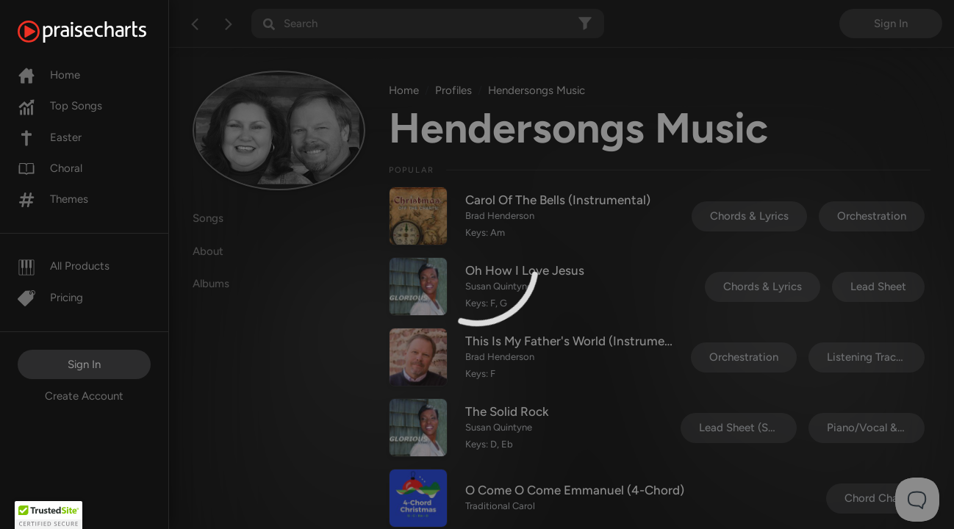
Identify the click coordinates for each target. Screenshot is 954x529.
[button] (48, 515)
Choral (50, 168)
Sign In (84, 364)
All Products (64, 266)
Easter (50, 137)
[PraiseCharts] (100, 32)
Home (49, 75)
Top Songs (60, 105)
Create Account (84, 396)
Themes (53, 199)
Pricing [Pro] (50, 297)
